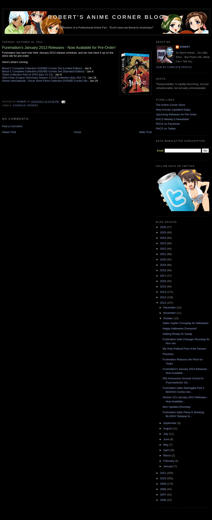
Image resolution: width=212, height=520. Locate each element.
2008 (163, 489)
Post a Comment (12, 126)
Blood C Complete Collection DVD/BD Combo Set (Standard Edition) (43, 71)
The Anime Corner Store (170, 104)
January (168, 466)
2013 (163, 297)
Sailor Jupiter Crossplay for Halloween (185, 323)
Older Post (145, 132)
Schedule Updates (25, 105)
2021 (163, 254)
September (170, 423)
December (170, 307)
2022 (163, 248)
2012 (163, 302)
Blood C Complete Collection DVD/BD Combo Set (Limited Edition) (42, 68)
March (167, 455)
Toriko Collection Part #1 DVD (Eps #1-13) (27, 74)
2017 (163, 275)
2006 (163, 500)
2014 (163, 291)
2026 (163, 227)
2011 (163, 472)
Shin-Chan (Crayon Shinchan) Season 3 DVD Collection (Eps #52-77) (44, 77)
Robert (185, 47)
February (169, 460)
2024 (163, 237)
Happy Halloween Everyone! (180, 328)
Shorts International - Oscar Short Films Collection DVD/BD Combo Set (44, 80)
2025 (163, 232)
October (168, 318)
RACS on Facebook (168, 123)
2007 (163, 494)
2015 (163, 286)
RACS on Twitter (166, 128)
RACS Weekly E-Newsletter (172, 119)
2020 (163, 259)
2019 (163, 264)
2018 (163, 270)
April (166, 450)
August (168, 428)
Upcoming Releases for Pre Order (176, 114)
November (170, 312)
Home (77, 132)
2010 (163, 478)
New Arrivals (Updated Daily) (173, 109)
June (166, 439)
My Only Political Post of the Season (184, 348)
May (166, 444)
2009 (163, 483)
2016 (163, 281)
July (166, 433)
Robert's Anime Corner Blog (106, 17)
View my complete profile (174, 67)
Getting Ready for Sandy (177, 333)
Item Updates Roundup (176, 406)
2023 (163, 243)
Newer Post (9, 132)
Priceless (168, 354)
